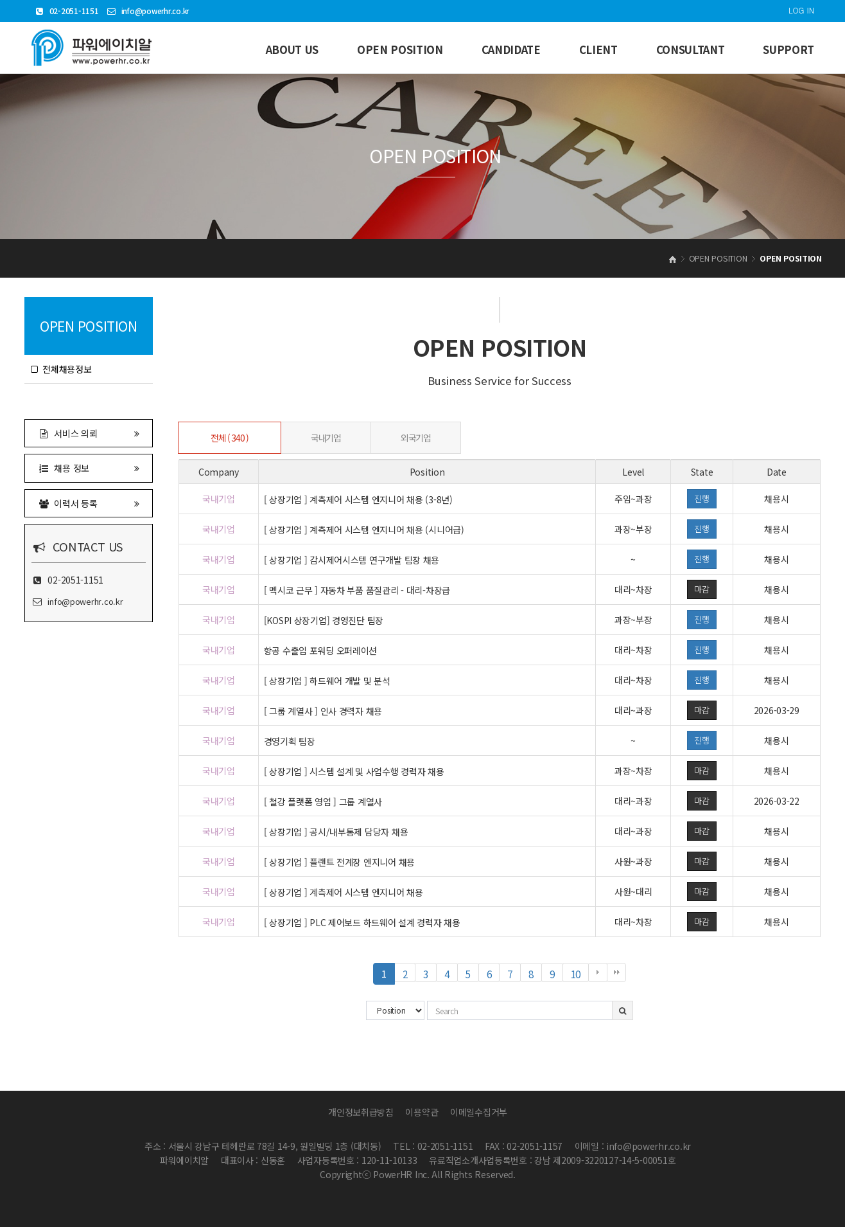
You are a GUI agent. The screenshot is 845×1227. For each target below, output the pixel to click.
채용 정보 (88, 467)
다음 (597, 972)
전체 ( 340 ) (229, 437)
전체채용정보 (61, 369)
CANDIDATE (511, 49)
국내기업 (325, 437)
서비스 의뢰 (88, 433)
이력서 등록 (88, 503)
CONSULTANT (690, 49)
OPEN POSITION (400, 49)
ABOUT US (292, 49)
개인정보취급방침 (361, 1112)
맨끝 (616, 972)
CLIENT (598, 49)
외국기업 (415, 437)
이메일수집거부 (478, 1112)
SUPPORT (788, 49)
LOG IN (801, 9)
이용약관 (421, 1112)
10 (580, 974)
